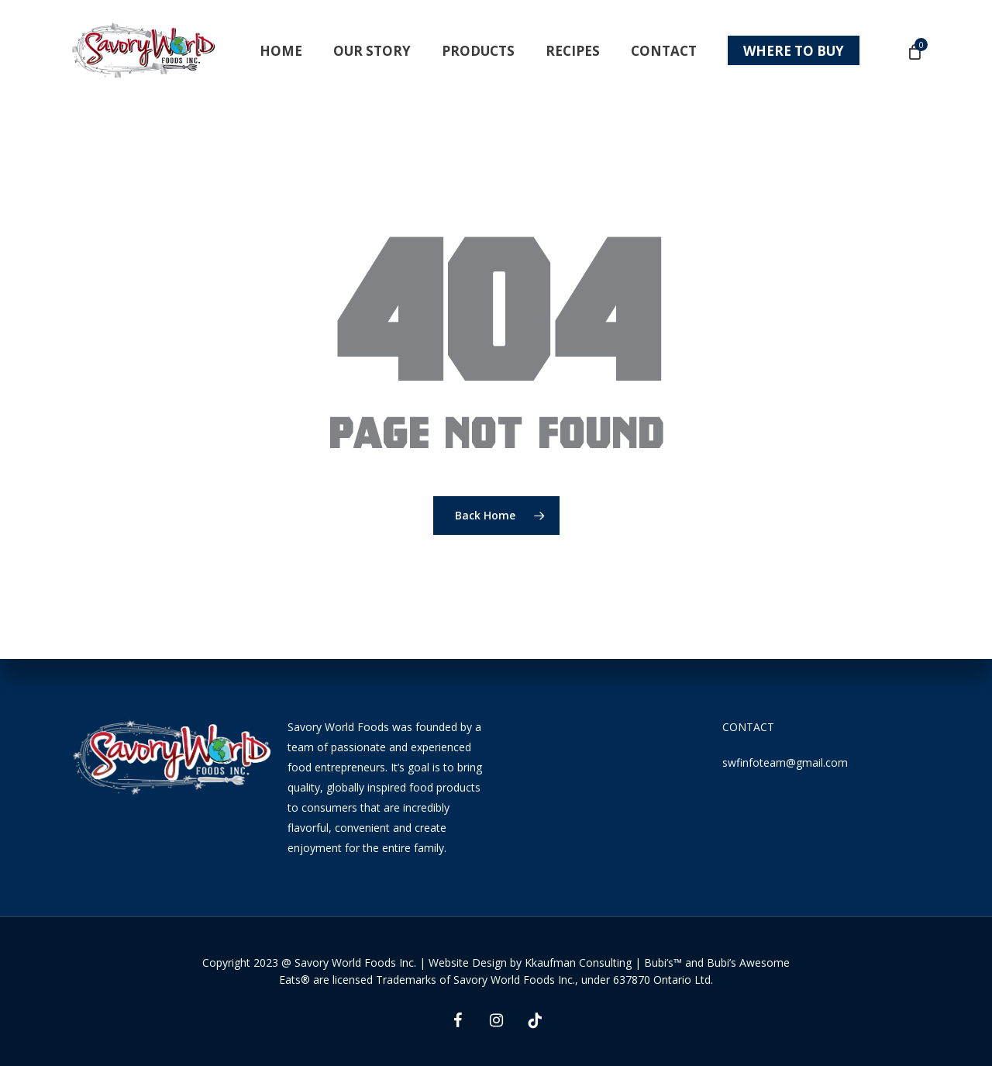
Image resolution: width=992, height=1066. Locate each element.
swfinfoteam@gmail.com (785, 762)
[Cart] (914, 51)
